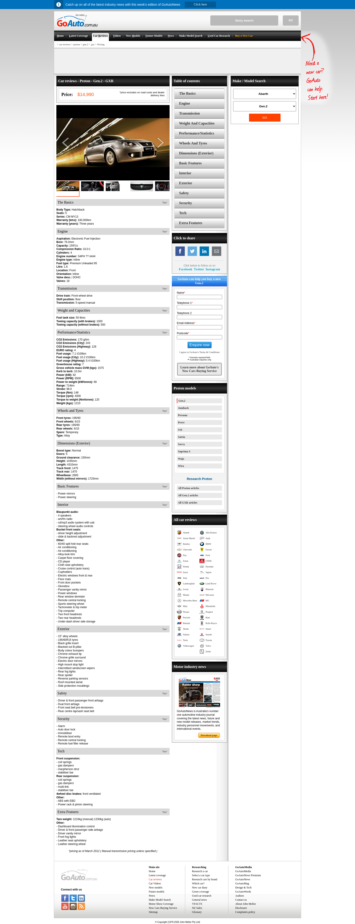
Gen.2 (181, 400)
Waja (181, 458)
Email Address (186, 323)
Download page (209, 735)
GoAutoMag (242, 883)
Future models (156, 891)
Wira (181, 466)
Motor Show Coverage (161, 903)
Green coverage (200, 891)
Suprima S (184, 451)
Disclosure (241, 908)
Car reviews (155, 879)
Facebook (185, 269)
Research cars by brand (204, 879)
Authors (239, 895)
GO (291, 20)
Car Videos (155, 883)
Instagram (213, 269)
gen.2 (85, 44)
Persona (182, 415)
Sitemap (153, 912)
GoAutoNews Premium (248, 875)
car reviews (64, 44)
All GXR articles (187, 502)
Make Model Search (160, 899)
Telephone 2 (184, 313)
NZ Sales (197, 908)
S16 (180, 429)
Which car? (198, 883)
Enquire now (199, 345)
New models (155, 887)
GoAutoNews (242, 879)
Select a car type (201, 875)
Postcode (183, 333)
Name (181, 292)
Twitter (199, 269)
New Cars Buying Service (163, 908)
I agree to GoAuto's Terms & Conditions (199, 352)
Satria (181, 437)
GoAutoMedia (243, 871)
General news (199, 899)
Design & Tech (243, 887)
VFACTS (197, 903)
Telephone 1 (185, 303)
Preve (181, 422)
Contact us (241, 899)
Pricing (101, 44)
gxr (92, 44)
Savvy (181, 444)
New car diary (199, 887)
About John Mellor (245, 903)
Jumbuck (183, 408)
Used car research (201, 895)
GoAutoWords (243, 891)
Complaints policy (245, 912)
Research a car (200, 871)
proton (76, 44)
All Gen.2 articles (188, 495)
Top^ (164, 202)
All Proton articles (188, 488)
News (152, 895)
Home (152, 871)
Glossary (197, 912)
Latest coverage (157, 875)
